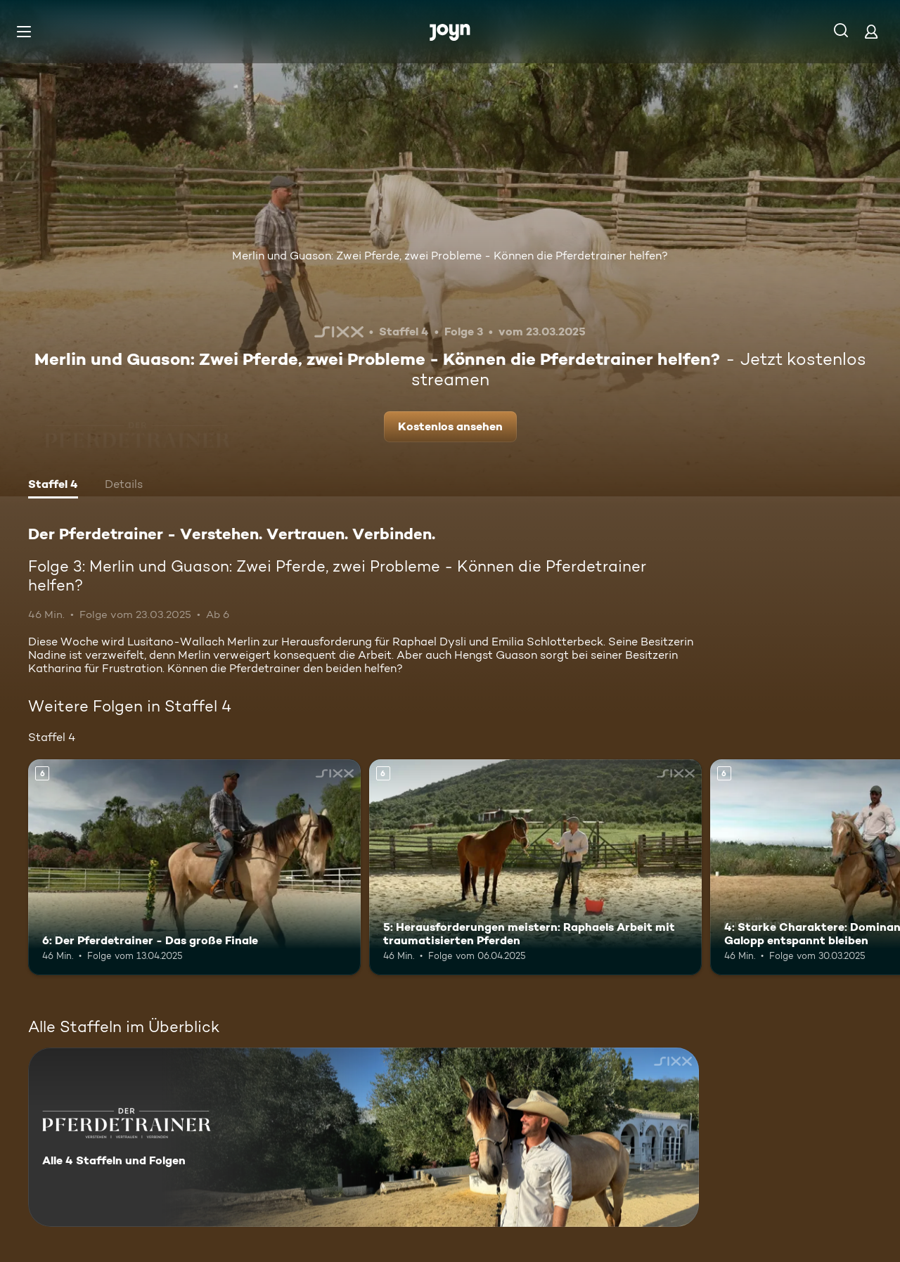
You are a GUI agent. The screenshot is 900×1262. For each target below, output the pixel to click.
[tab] (53, 485)
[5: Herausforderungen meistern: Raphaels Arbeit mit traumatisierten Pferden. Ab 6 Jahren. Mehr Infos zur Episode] (535, 867)
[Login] (871, 31)
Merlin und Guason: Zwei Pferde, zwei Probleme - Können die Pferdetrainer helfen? (450, 255)
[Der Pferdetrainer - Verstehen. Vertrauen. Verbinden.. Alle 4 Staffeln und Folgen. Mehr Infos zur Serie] (363, 1137)
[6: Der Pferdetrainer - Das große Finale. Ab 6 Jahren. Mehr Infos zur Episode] (194, 867)
